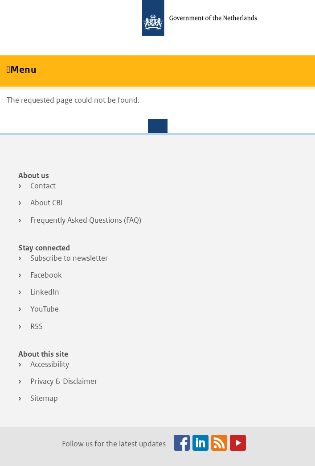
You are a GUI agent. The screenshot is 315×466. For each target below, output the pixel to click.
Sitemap (44, 398)
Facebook (46, 275)
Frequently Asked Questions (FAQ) (85, 220)
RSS (36, 326)
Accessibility (49, 364)
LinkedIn (44, 292)
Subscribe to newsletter (69, 258)
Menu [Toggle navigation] (26, 69)
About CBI (46, 203)
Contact (43, 186)
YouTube (44, 309)
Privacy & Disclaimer (63, 381)
